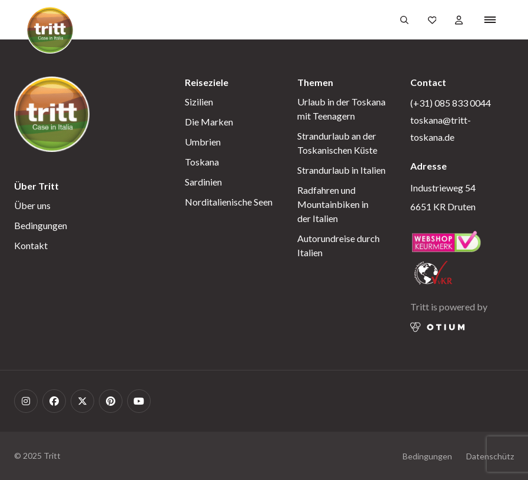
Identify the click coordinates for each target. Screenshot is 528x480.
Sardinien (203, 181)
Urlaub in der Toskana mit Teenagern (341, 108)
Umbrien (203, 141)
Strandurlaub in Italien (341, 170)
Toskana (202, 161)
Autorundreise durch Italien (338, 245)
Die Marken (209, 121)
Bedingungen (40, 225)
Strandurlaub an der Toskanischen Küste (337, 142)
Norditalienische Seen (229, 201)
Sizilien (199, 101)
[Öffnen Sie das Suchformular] (404, 20)
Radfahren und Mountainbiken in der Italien (332, 204)
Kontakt (31, 245)
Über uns (32, 205)
